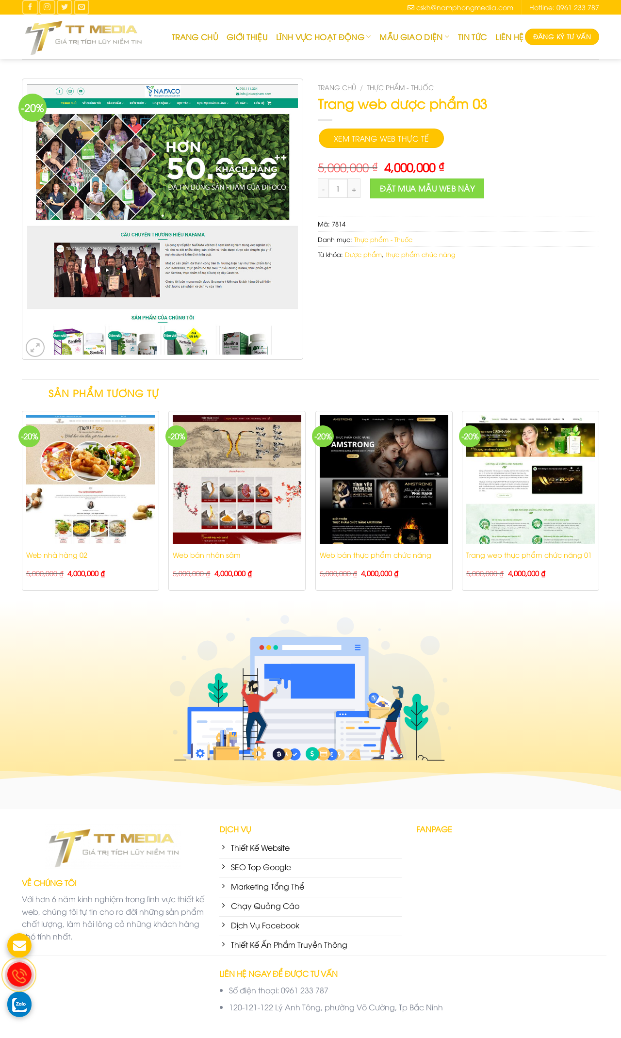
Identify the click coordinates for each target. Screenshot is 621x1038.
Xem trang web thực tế (381, 138)
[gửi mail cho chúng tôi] (19, 945)
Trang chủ (195, 37)
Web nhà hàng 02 (56, 555)
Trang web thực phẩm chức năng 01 (529, 555)
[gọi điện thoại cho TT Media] (19, 974)
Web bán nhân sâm (207, 555)
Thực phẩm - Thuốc (400, 87)
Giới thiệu (247, 37)
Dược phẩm (363, 254)
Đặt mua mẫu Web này (427, 188)
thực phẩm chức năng (421, 254)
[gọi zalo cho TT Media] (19, 1003)
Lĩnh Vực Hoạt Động (323, 37)
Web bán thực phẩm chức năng (375, 555)
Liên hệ (509, 37)
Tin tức (472, 37)
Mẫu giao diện (414, 37)
